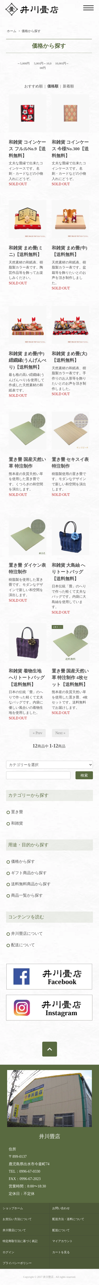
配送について (61, 1230)
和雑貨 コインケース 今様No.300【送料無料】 (70, 149)
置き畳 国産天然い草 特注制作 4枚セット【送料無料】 (70, 677)
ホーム (11, 31)
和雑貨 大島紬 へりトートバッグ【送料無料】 (69, 572)
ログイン (8, 1252)
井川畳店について (14, 1230)
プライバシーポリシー (17, 1263)
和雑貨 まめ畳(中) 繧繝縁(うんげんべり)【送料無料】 (27, 360)
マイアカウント (62, 1241)
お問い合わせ (61, 1208)
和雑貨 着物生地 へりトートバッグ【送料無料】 (27, 677)
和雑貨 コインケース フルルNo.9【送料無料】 (27, 149)
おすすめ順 (33, 86)
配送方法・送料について (68, 1219)
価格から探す (31, 31)
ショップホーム (13, 1208)
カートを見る (61, 1252)
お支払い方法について (17, 1219)
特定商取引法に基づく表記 (20, 1241)
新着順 (68, 86)
